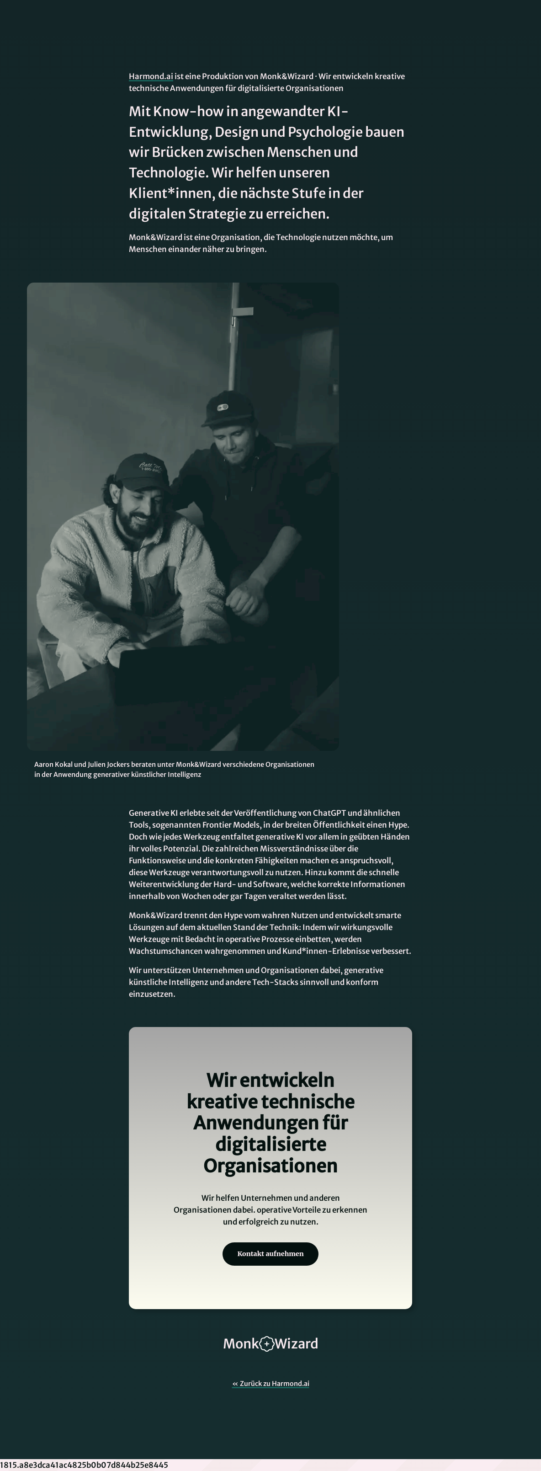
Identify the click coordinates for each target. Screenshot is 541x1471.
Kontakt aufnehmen (270, 1254)
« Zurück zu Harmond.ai (270, 1384)
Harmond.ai (151, 76)
